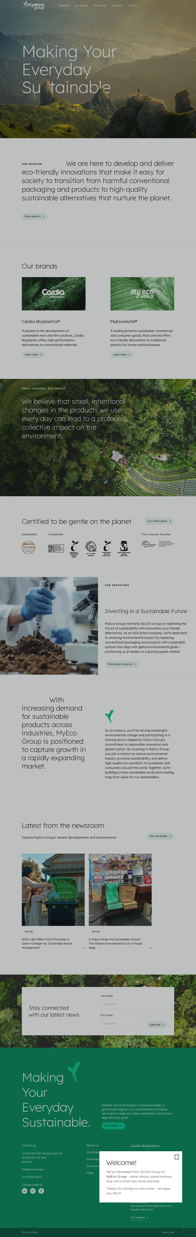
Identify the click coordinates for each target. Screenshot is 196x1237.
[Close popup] (177, 1157)
